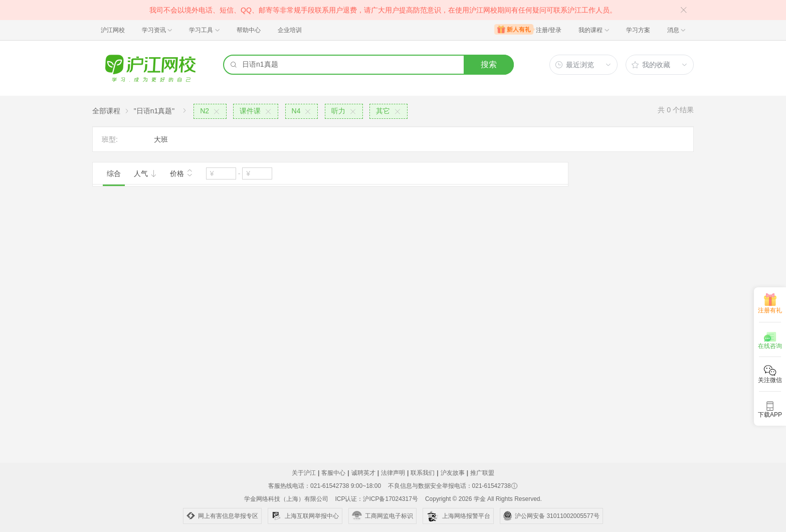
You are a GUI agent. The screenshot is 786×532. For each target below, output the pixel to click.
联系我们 (423, 472)
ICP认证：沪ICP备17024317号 (376, 498)
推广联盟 (482, 472)
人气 (145, 173)
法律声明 (393, 472)
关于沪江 (304, 472)
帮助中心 (249, 30)
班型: (110, 139)
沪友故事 (453, 472)
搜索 (489, 64)
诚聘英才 (363, 472)
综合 (114, 173)
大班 (161, 139)
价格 (181, 172)
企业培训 (290, 30)
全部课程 (106, 111)
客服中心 (333, 472)
